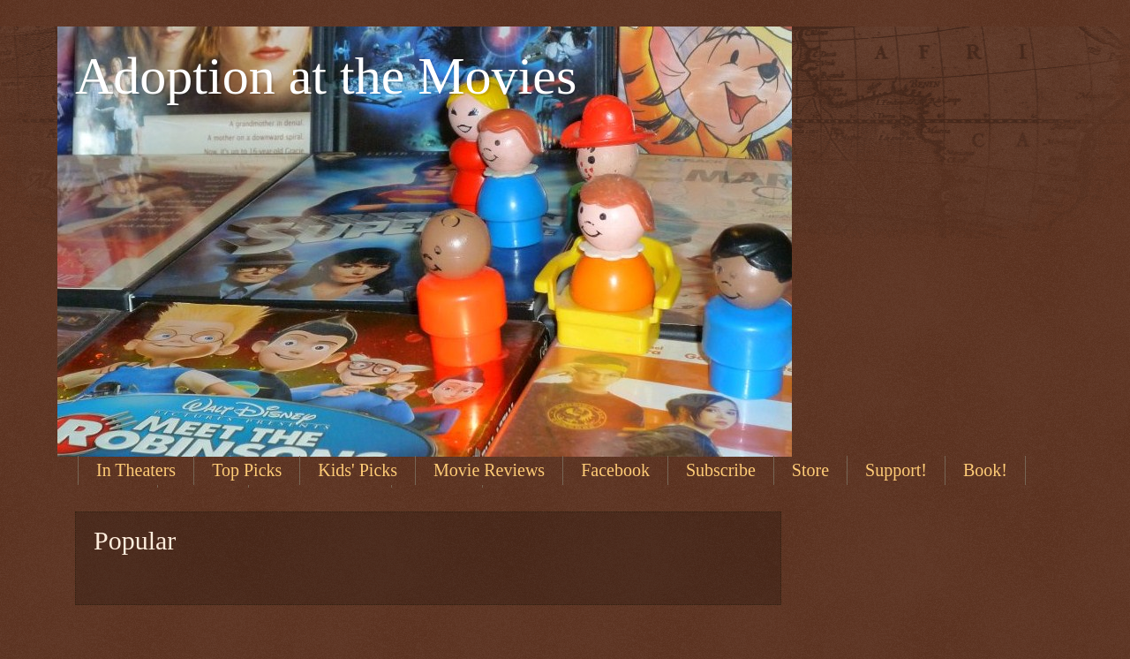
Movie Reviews (489, 470)
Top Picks (247, 470)
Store (810, 470)
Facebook (615, 470)
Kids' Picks (357, 470)
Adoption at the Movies (325, 76)
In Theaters (136, 470)
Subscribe (721, 470)
